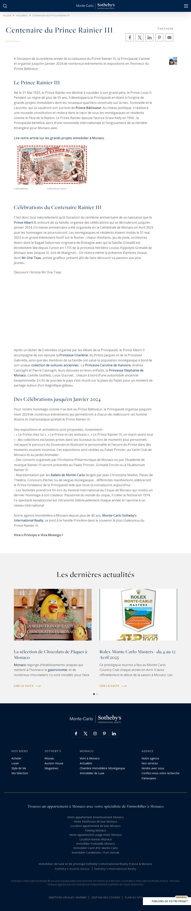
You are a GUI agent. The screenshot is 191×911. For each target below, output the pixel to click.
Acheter (16, 758)
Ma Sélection (19, 773)
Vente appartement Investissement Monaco (95, 817)
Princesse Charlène (73, 355)
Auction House (54, 763)
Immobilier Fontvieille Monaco (95, 843)
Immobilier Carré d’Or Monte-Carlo (95, 848)
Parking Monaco (95, 830)
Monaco (20, 665)
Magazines (51, 768)
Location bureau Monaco (95, 839)
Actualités (86, 763)
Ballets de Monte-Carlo (68, 475)
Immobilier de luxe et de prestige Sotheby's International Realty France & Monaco (95, 864)
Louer (15, 763)
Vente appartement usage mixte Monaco (95, 835)
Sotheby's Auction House (72, 869)
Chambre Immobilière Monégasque (102, 768)
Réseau (49, 758)
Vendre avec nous (153, 768)
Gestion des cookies (105, 897)
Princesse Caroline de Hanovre (108, 365)
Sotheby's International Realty (115, 869)
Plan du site (133, 897)
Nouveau (181, 897)
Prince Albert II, (25, 222)
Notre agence (150, 758)
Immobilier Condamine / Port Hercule (95, 852)
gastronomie (57, 670)
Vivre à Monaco (90, 758)
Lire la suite (27, 686)
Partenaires (149, 778)
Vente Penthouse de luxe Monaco (95, 821)
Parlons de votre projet (167, 901)
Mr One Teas (31, 258)
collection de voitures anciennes (55, 365)
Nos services (150, 763)
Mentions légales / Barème (67, 897)
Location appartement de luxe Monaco (95, 826)
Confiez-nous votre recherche (161, 773)
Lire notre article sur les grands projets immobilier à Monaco (59, 138)
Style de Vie (18, 768)
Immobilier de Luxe (92, 773)
